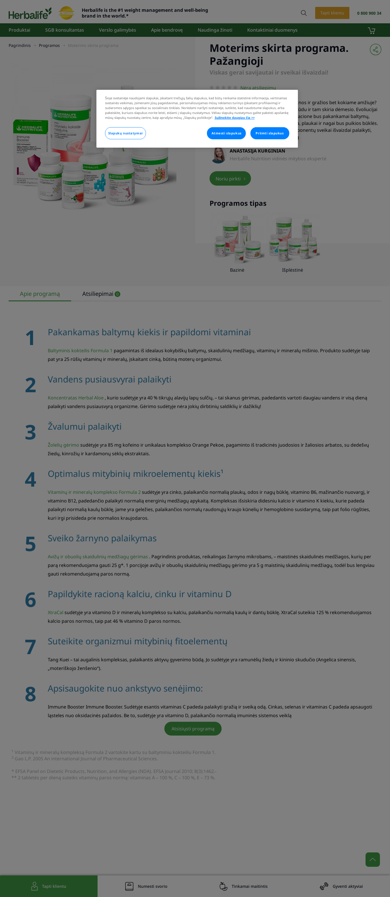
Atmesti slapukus (226, 133)
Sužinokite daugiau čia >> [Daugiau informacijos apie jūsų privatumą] (235, 117)
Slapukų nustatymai (125, 133)
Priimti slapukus (270, 133)
